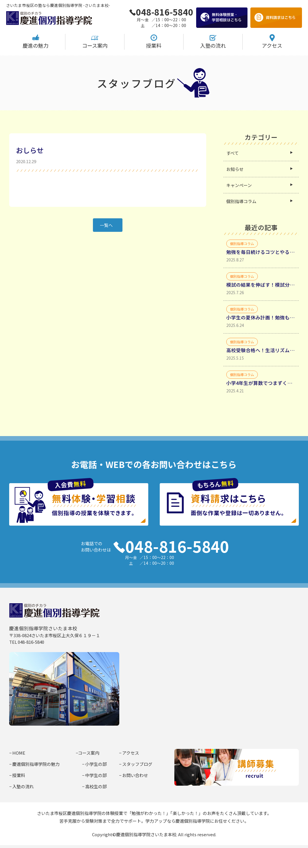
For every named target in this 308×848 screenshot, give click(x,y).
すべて (232, 153)
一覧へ (106, 225)
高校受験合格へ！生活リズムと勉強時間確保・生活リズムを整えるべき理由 (261, 350)
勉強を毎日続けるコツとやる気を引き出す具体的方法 (261, 251)
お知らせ (234, 169)
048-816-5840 (161, 11)
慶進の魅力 (35, 41)
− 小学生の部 (94, 764)
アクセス (272, 41)
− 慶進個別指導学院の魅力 (34, 764)
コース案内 (95, 41)
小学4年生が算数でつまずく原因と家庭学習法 (261, 382)
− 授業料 (17, 775)
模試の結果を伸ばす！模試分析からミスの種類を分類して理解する (261, 284)
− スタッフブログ (135, 764)
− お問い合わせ (133, 775)
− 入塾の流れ (21, 786)
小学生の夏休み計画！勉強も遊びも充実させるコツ (261, 317)
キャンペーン (239, 185)
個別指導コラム (241, 201)
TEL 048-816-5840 (26, 642)
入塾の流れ (213, 41)
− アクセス (129, 753)
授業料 (153, 41)
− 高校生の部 (94, 786)
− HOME (17, 753)
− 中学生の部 (94, 775)
